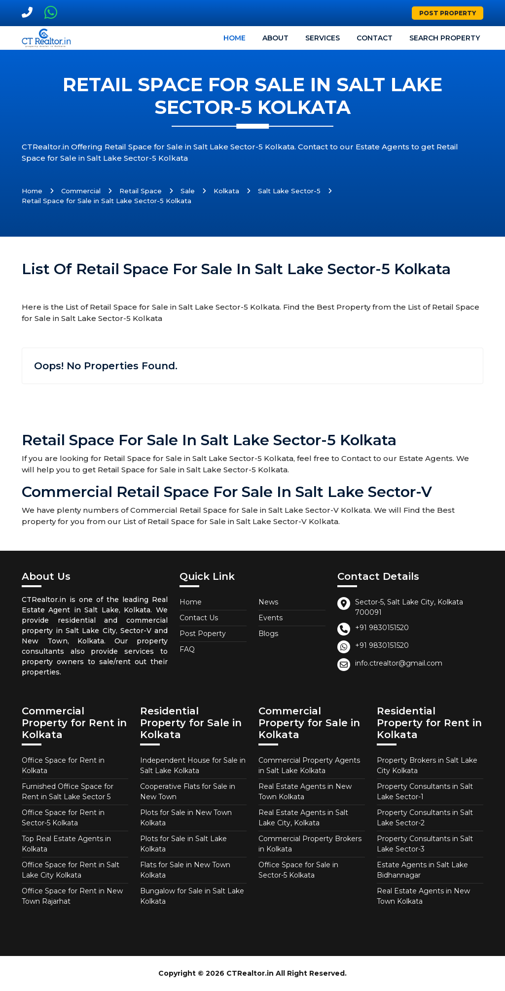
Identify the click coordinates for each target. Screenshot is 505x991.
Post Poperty (203, 633)
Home (234, 38)
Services (322, 38)
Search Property (444, 38)
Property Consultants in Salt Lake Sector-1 (425, 791)
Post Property (447, 13)
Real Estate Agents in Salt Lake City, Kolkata (303, 817)
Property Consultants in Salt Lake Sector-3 (425, 843)
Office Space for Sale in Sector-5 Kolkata (298, 870)
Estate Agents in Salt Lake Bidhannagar (422, 870)
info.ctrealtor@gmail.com (398, 663)
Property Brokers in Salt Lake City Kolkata (427, 765)
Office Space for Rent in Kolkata (63, 765)
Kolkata (226, 191)
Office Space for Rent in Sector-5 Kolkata (63, 817)
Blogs (268, 633)
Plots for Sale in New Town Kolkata (186, 817)
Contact (375, 38)
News (268, 602)
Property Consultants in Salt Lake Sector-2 (425, 817)
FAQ (187, 649)
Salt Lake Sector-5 (289, 191)
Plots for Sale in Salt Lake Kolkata (183, 843)
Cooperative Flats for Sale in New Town (187, 791)
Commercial (81, 191)
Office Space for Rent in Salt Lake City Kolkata (70, 870)
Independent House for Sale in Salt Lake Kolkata (193, 765)
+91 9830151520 (382, 627)
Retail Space (140, 191)
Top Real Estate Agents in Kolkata (66, 843)
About (275, 38)
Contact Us (199, 617)
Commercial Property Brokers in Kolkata (309, 843)
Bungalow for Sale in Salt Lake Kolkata (192, 896)
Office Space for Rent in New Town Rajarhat (72, 896)
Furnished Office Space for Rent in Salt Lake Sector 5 (67, 791)
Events (270, 617)
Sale (187, 191)
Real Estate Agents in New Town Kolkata (305, 791)
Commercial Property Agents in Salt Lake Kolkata (309, 765)
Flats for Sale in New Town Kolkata (185, 870)
